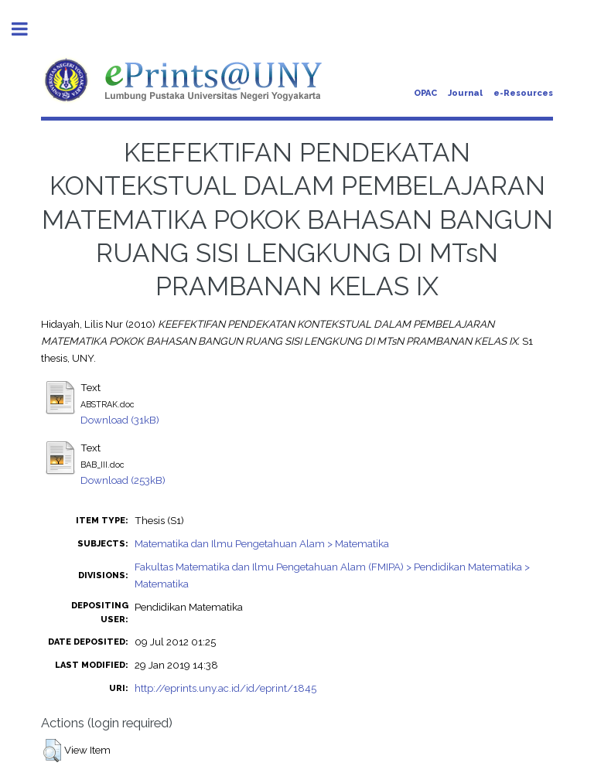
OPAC (425, 93)
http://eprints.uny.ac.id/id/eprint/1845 (225, 688)
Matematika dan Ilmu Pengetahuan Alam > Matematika (262, 543)
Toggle (28, 29)
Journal (465, 93)
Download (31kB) (119, 420)
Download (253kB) (123, 480)
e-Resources (523, 93)
